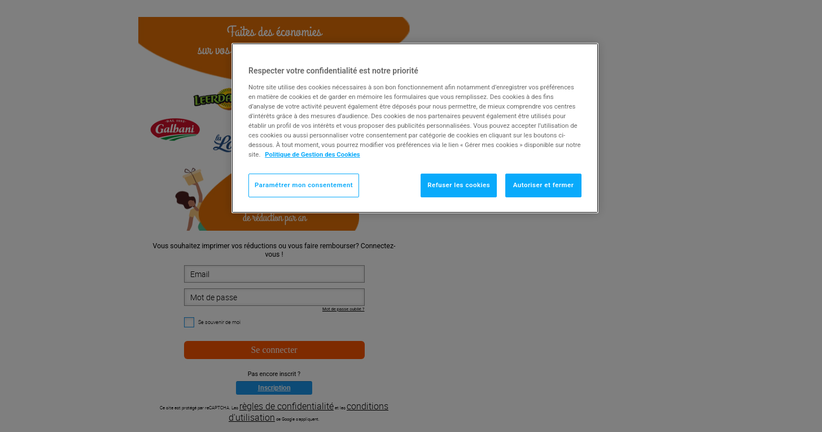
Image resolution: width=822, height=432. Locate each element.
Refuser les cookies (458, 185)
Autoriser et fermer (543, 185)
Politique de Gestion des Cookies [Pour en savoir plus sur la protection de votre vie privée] (312, 154)
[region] (414, 128)
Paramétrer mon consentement (304, 185)
